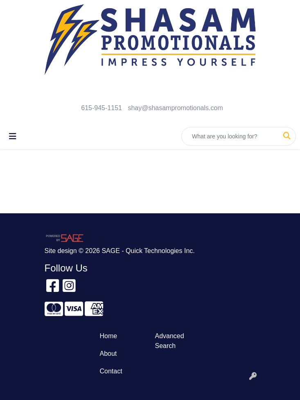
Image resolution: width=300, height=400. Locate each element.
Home (108, 335)
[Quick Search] (230, 136)
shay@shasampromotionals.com (175, 107)
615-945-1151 (101, 107)
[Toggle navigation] (12, 136)
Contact (111, 371)
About (108, 353)
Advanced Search (169, 340)
